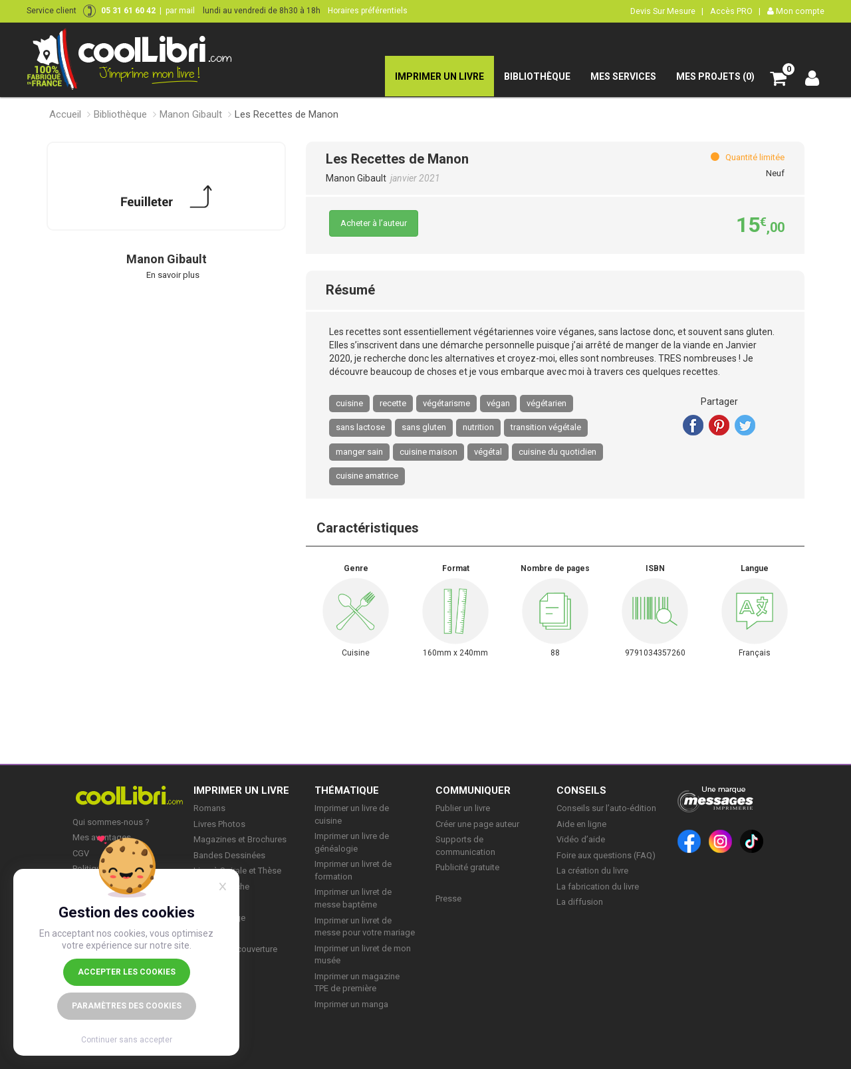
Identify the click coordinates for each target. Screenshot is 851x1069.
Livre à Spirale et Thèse (237, 871)
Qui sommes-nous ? (111, 822)
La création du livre (592, 871)
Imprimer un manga (351, 1004)
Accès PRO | (735, 11)
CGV (80, 853)
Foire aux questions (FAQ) (606, 855)
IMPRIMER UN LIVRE (241, 790)
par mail (180, 10)
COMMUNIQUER (473, 790)
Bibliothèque (120, 114)
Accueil (65, 114)
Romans (209, 808)
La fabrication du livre (597, 886)
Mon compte (795, 11)
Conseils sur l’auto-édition (606, 808)
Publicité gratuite (467, 867)
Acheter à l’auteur (373, 223)
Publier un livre (462, 808)
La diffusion (579, 902)
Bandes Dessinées (229, 855)
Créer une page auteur (477, 824)
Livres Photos (219, 824)
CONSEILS (581, 790)
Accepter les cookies (127, 972)
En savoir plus (172, 275)
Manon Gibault (191, 114)
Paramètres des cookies (127, 1005)
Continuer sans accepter (126, 1039)
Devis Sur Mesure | (666, 11)
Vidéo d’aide (580, 839)
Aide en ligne (581, 824)
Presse (448, 898)
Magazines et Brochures (240, 839)
